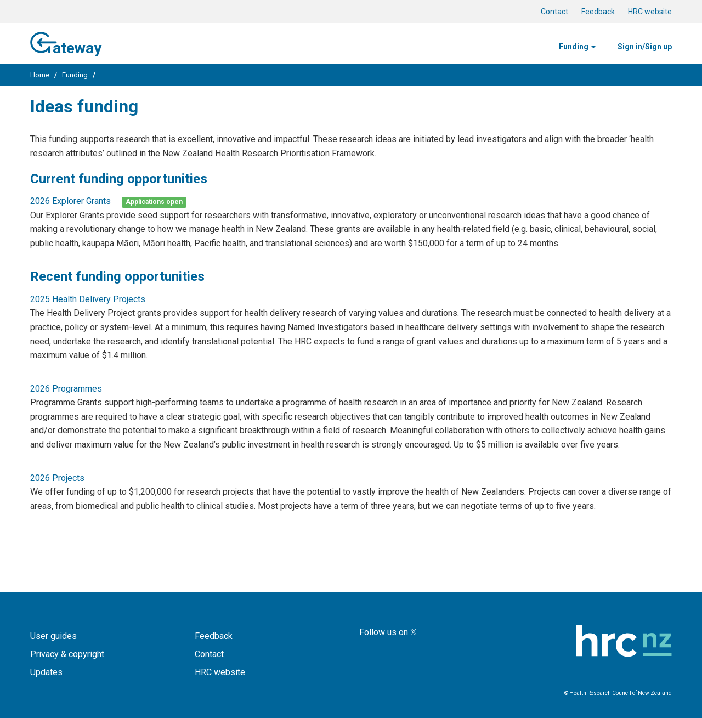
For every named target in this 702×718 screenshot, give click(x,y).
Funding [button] (577, 46)
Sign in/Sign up (645, 46)
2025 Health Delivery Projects (87, 299)
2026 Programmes (66, 388)
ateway (65, 42)
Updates (46, 672)
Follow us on (388, 632)
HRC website (650, 11)
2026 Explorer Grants (70, 201)
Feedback (598, 11)
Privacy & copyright (67, 654)
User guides (53, 636)
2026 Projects (57, 478)
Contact (554, 11)
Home (39, 75)
